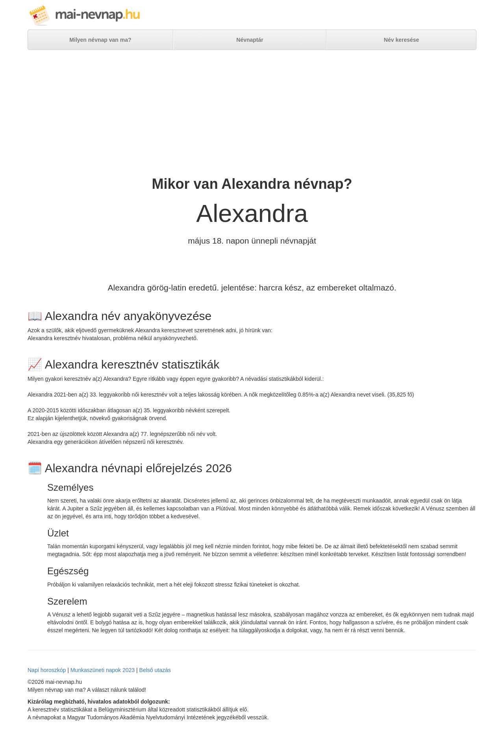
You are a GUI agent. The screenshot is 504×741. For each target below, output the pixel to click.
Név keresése (401, 40)
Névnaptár (249, 40)
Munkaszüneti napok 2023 (102, 670)
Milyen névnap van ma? (100, 40)
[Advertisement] (252, 113)
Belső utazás (155, 670)
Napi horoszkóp (47, 670)
